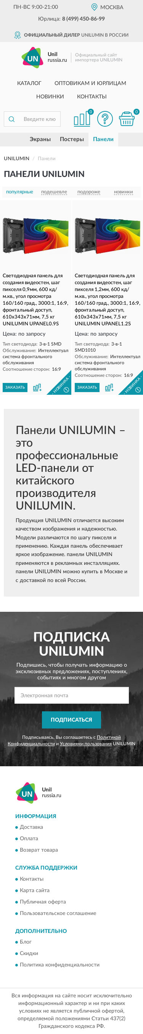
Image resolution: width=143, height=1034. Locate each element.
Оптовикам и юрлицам (90, 83)
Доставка (31, 827)
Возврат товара (39, 850)
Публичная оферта (43, 902)
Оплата (29, 839)
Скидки (29, 954)
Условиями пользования (86, 743)
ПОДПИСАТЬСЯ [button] (71, 720)
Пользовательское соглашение (58, 913)
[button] (104, 119)
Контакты (92, 97)
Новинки (50, 97)
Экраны (40, 139)
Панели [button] (103, 139)
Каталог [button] (29, 83)
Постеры (72, 139)
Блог (26, 942)
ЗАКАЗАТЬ (15, 387)
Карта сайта (35, 890)
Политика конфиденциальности (60, 965)
